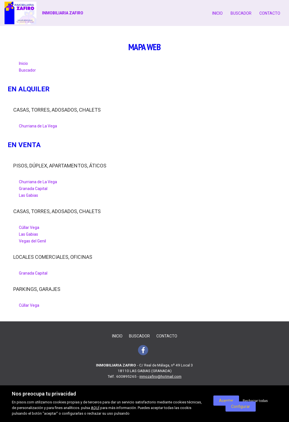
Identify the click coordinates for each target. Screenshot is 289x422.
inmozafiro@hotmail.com (160, 376)
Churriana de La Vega (38, 126)
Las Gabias (28, 195)
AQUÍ (95, 408)
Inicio (217, 13)
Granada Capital (33, 188)
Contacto (269, 13)
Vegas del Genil (32, 241)
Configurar (240, 406)
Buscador (241, 13)
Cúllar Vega (29, 227)
